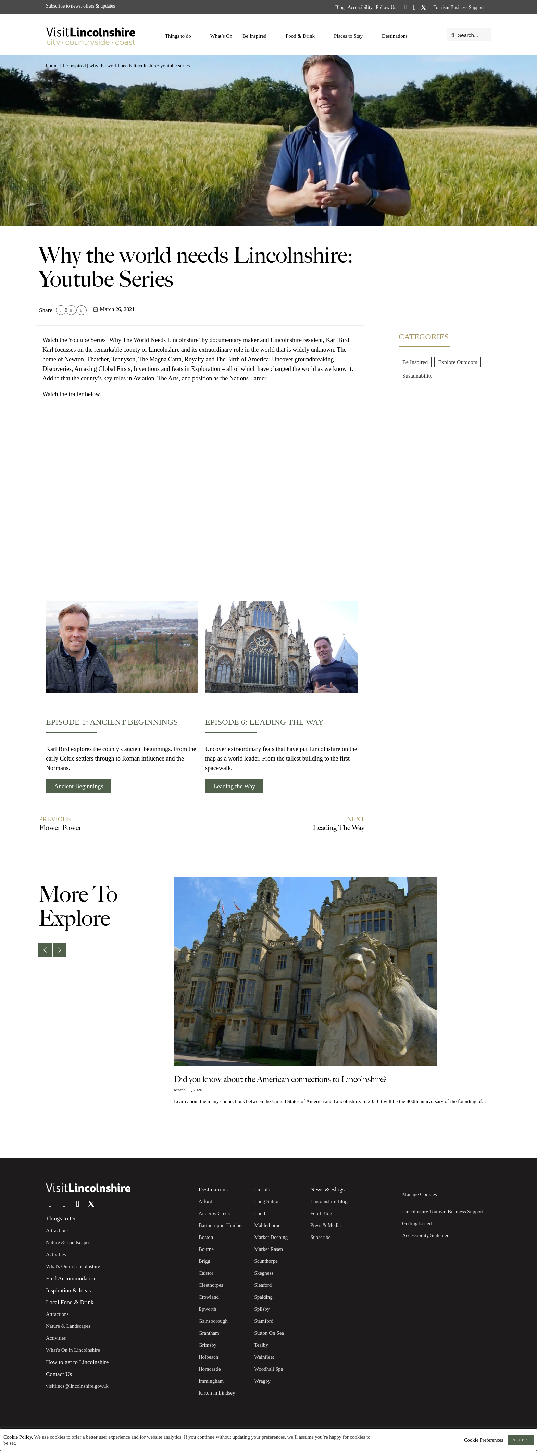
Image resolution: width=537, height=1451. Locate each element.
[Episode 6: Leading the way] (281, 647)
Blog (339, 7)
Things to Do (61, 1218)
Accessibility (360, 7)
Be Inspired (257, 36)
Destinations (398, 36)
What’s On (221, 36)
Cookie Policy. (18, 1437)
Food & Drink (304, 36)
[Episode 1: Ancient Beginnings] (122, 647)
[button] (61, 310)
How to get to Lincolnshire (77, 1362)
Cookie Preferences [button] (483, 1440)
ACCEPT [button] (520, 1439)
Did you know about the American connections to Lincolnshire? (280, 1080)
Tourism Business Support (458, 7)
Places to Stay (352, 36)
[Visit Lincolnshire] (90, 35)
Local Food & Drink (69, 1302)
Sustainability (417, 376)
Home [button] (51, 65)
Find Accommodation (71, 1278)
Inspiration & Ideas (68, 1290)
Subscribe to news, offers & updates (80, 6)
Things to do (181, 36)
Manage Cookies (419, 1194)
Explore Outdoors (457, 362)
